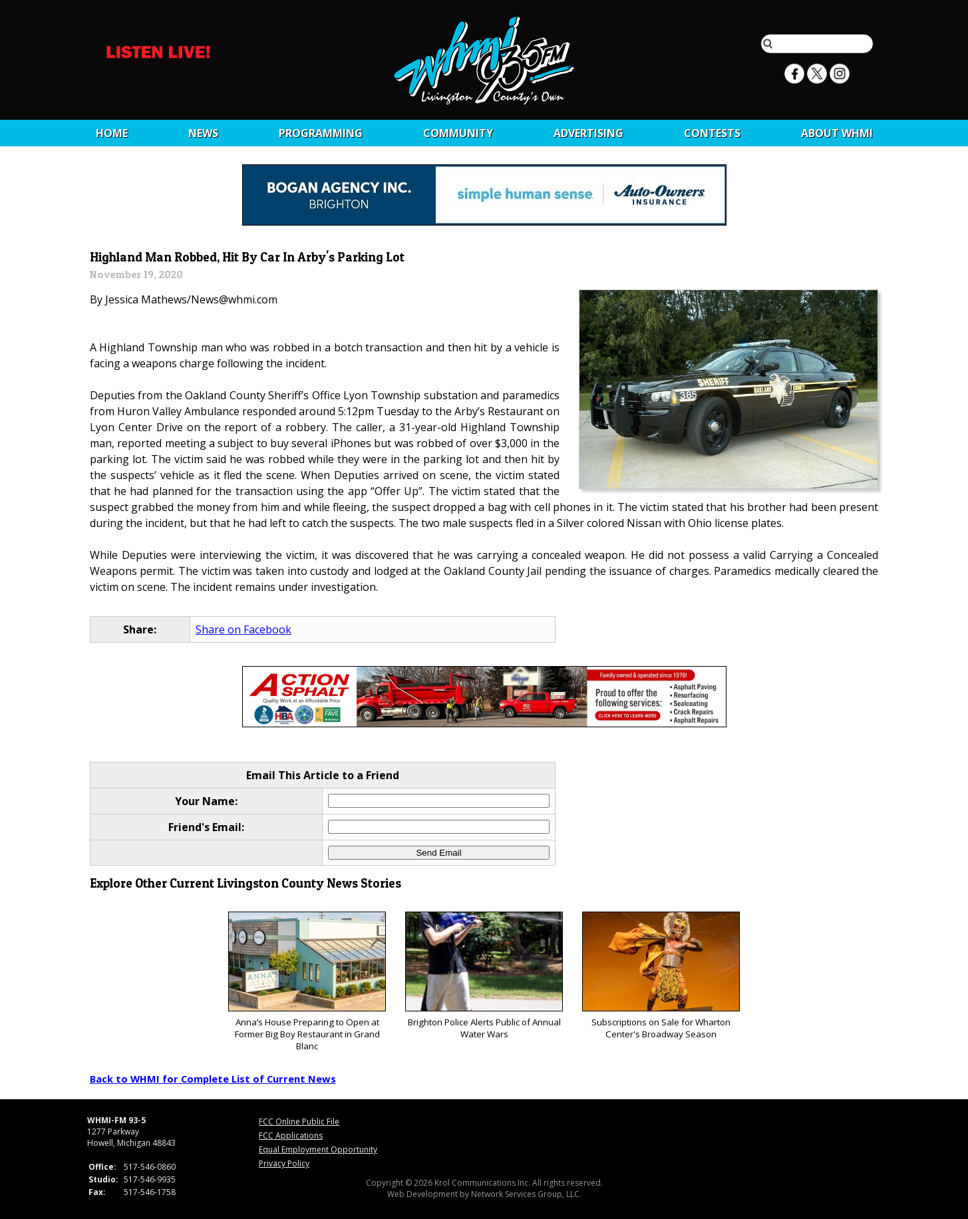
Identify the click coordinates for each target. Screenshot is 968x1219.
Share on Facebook (243, 629)
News (203, 133)
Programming (321, 133)
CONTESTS (712, 133)
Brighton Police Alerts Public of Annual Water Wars (484, 976)
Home (112, 133)
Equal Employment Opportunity (318, 1149)
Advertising (588, 133)
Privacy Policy (284, 1163)
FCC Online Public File (299, 1121)
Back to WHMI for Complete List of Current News (213, 1078)
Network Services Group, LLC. (526, 1194)
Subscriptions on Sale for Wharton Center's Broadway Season (661, 976)
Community (458, 133)
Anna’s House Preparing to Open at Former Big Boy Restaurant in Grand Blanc (307, 982)
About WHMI (837, 133)
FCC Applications (291, 1135)
